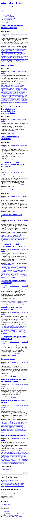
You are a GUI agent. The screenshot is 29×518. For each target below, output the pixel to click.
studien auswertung (15, 236)
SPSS (20, 460)
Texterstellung (4, 304)
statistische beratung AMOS (8, 92)
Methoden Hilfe (5, 276)
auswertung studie (19, 233)
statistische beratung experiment (9, 95)
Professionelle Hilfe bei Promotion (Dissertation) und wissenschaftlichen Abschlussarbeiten (14, 110)
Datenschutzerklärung (9, 18)
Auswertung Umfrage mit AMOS (9, 422)
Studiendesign (4, 239)
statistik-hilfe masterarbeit (7, 91)
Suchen (2, 471)
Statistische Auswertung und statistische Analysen (12, 27)
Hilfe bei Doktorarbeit (12, 271)
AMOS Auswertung (6, 47)
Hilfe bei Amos (17, 270)
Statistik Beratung (20, 331)
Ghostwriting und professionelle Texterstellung (12, 483)
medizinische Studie (11, 235)
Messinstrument (5, 426)
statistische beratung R (16, 99)
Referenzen (6, 22)
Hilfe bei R (9, 273)
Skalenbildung (4, 429)
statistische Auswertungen (20, 61)
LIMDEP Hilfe (21, 274)
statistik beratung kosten (13, 86)
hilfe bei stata (4, 274)
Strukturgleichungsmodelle (7, 430)
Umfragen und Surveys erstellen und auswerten (12, 486)
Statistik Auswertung (21, 54)
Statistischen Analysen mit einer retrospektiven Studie (13, 380)
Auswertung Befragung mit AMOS (13, 420)
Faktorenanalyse (9, 425)
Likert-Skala (19, 425)
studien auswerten (5, 236)
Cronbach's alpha (22, 422)
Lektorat (15, 302)
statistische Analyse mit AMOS (16, 429)
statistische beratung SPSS (14, 100)
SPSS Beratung (4, 331)
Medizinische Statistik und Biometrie (10, 480)
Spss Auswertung (20, 53)
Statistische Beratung (9, 65)
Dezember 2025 (8, 504)
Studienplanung (12, 239)
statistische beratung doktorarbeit (15, 93)
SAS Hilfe (11, 276)
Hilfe (2, 270)
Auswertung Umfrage (9, 453)
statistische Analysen (6, 57)
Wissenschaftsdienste (12, 3)
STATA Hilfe (14, 277)
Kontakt (6, 20)
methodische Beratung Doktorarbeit (16, 329)
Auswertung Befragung (6, 452)
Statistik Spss (4, 56)
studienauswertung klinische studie (19, 238)
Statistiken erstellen (13, 56)
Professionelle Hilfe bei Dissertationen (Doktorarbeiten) (13, 245)
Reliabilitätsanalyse (17, 427)
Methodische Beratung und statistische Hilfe (11, 308)
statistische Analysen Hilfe (18, 57)
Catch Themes (18, 516)
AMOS (2, 420)
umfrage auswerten (5, 463)
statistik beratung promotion (19, 88)
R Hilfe (17, 330)
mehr (25, 43)
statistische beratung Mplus (13, 98)
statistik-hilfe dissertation (7, 89)
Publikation (21, 302)
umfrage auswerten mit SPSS (18, 463)
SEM (23, 427)
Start (5, 13)
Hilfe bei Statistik (12, 274)
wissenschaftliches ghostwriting (16, 304)
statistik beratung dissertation (8, 85)
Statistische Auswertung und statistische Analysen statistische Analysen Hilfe (13, 61)
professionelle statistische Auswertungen (11, 52)
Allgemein (13, 46)
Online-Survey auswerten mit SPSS (19, 459)
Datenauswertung (8, 359)
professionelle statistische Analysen (15, 50)
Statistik (13, 54)
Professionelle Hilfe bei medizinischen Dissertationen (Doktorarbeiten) (12, 164)
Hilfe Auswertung (8, 270)
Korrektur (10, 302)
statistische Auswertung (6, 59)
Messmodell (12, 426)
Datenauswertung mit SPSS (7, 456)
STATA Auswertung (6, 54)
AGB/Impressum (8, 15)
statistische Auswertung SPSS (20, 59)
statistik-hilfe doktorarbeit (20, 89)
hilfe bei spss (23, 273)
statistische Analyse (23, 56)
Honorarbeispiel (8, 19)
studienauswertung (5, 238)
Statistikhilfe (4, 333)
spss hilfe (8, 277)
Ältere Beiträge (5, 469)
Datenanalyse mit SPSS (19, 455)
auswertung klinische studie (7, 233)
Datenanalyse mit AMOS (7, 423)
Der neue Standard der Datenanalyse (10, 138)
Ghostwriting (4, 302)
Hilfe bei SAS (16, 273)
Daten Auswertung (15, 47)
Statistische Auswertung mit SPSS (14, 435)
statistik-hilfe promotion (20, 91)
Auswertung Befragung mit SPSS (9, 264)
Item (15, 425)
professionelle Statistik (13, 49)
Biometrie (3, 235)
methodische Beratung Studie (8, 330)
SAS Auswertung (11, 53)
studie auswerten (21, 235)
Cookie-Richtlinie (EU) (9, 16)
